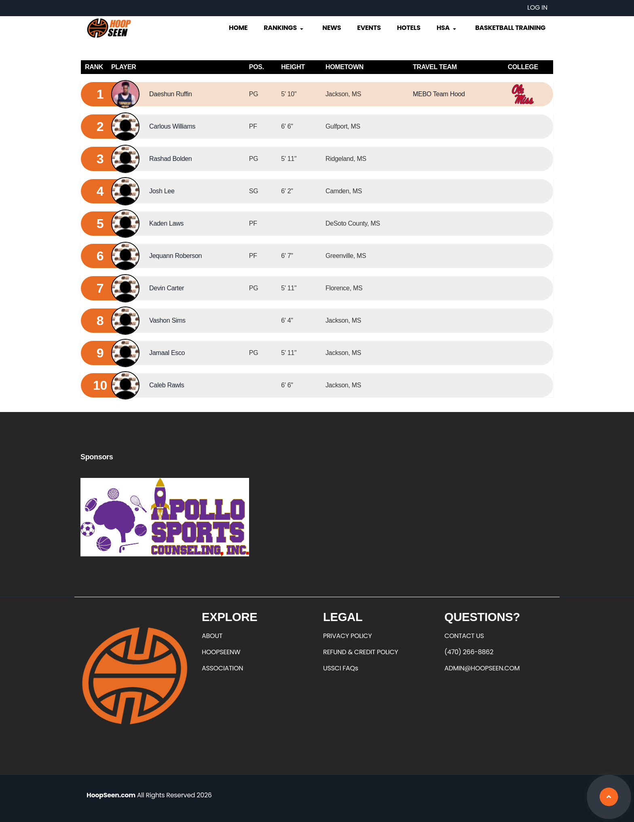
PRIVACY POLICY (347, 635)
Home (238, 27)
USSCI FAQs (340, 668)
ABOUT (212, 635)
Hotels (409, 27)
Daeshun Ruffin (170, 94)
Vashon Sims (167, 320)
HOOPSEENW (221, 652)
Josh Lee (161, 191)
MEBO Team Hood (439, 94)
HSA (447, 27)
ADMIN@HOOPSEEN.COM (482, 668)
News (331, 27)
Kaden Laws (166, 223)
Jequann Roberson (175, 255)
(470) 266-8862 (468, 652)
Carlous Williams (172, 126)
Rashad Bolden (170, 158)
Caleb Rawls (166, 385)
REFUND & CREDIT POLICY (360, 652)
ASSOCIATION (222, 668)
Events (368, 27)
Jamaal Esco (167, 352)
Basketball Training (510, 27)
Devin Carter (166, 288)
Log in (537, 7)
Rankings (284, 27)
